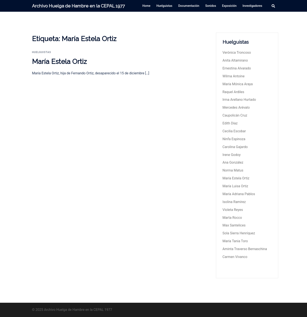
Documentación (188, 5)
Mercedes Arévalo (236, 107)
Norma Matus (233, 170)
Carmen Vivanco (235, 257)
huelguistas (41, 52)
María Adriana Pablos (239, 194)
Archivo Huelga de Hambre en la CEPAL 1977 (78, 6)
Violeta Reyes (233, 210)
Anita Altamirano (235, 60)
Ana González (233, 162)
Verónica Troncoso (237, 52)
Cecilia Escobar (234, 131)
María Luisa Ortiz (235, 186)
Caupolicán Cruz (235, 115)
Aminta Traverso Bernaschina (245, 249)
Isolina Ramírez (234, 202)
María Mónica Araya (238, 84)
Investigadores (252, 5)
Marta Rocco (232, 218)
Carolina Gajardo (235, 147)
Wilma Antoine (234, 76)
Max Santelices (234, 225)
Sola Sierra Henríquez (239, 233)
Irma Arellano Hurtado (239, 100)
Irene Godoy (232, 155)
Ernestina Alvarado (237, 68)
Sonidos (210, 5)
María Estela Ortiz (59, 61)
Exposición (229, 5)
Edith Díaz (230, 123)
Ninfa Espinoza (234, 139)
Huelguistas (164, 5)
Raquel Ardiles (233, 92)
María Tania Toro (235, 241)
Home (146, 5)
